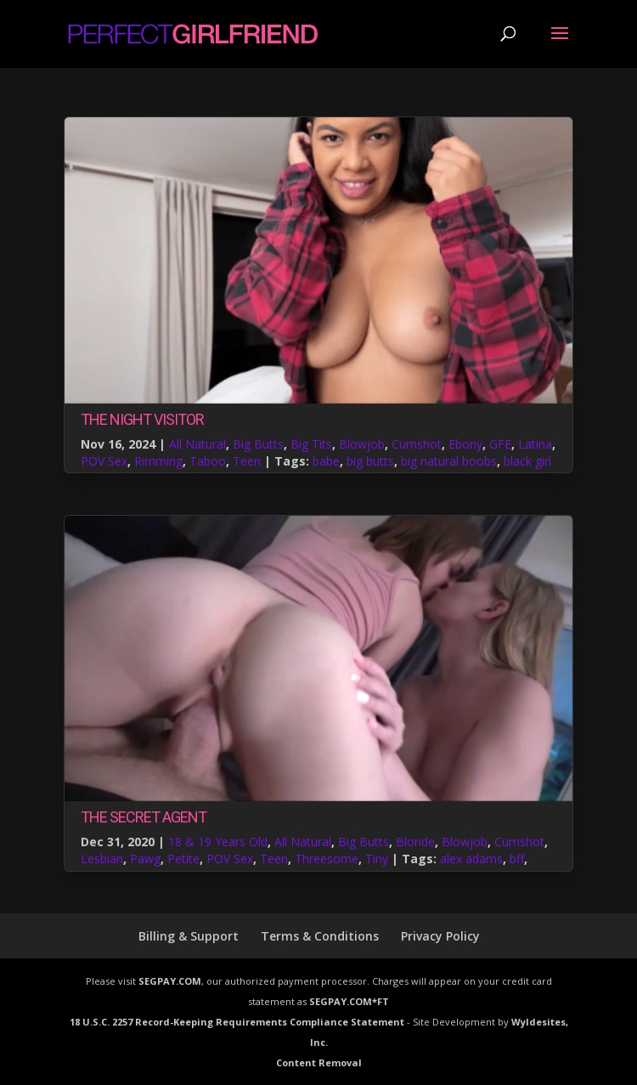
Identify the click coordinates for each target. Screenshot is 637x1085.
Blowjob (362, 444)
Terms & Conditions (320, 936)
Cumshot (417, 444)
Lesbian (102, 858)
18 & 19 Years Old (218, 842)
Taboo (207, 461)
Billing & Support (188, 936)
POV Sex (104, 461)
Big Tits (311, 444)
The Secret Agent (143, 817)
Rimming (158, 461)
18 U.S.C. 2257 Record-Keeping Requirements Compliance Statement (237, 1021)
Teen (247, 461)
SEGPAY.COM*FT (349, 1001)
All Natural (197, 444)
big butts (370, 461)
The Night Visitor (142, 419)
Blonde (415, 842)
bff (517, 858)
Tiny (376, 858)
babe (326, 461)
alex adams (471, 858)
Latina (535, 444)
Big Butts (258, 444)
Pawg (145, 858)
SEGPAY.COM (169, 981)
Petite (183, 858)
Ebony (465, 444)
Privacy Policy (440, 936)
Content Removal (319, 1062)
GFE (500, 444)
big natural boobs (449, 461)
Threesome (326, 858)
